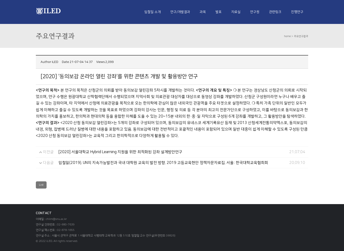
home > (289, 36)
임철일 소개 (152, 12)
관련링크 (275, 12)
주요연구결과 (301, 36)
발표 (218, 12)
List (41, 184)
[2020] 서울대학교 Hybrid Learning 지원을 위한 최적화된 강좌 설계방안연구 (120, 152)
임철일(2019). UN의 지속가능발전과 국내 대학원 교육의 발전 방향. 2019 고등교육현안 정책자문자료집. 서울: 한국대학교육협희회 (163, 163)
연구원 (254, 12)
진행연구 (297, 12)
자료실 (236, 12)
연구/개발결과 (180, 12)
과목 (203, 12)
